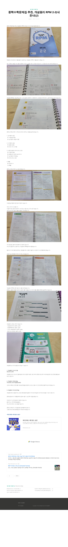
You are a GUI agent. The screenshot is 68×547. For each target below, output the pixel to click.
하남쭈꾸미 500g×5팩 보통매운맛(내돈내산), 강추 (43, 525)
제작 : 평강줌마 (21, 542)
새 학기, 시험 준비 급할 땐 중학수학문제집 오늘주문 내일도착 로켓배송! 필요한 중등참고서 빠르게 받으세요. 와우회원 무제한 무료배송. (33, 495)
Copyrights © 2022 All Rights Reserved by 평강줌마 (41, 542)
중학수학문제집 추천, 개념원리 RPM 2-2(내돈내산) (34, 32)
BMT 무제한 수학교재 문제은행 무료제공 (19, 503)
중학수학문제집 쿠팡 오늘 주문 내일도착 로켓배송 (21, 493)
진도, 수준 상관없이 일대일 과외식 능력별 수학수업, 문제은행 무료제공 (25, 504)
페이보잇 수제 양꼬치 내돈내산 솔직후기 (14, 527)
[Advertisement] (34, 12)
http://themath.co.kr (12, 501)
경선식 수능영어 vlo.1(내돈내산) (12, 529)
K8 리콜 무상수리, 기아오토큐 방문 (13, 525)
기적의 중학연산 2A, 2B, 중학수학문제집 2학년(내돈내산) (43, 527)
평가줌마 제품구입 (34, 28)
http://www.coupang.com (13, 491)
